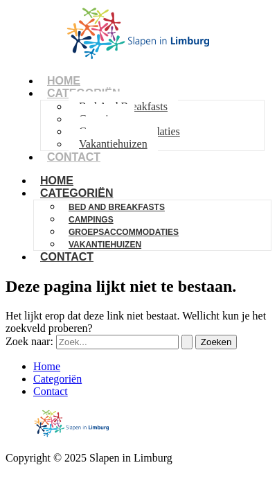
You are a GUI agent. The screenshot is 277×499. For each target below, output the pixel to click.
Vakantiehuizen (113, 144)
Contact (73, 157)
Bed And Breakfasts (117, 207)
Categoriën (76, 193)
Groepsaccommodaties (124, 232)
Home (46, 366)
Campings (91, 220)
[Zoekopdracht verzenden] (187, 342)
